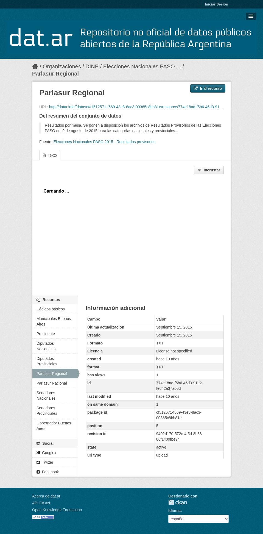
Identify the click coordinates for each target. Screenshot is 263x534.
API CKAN (41, 503)
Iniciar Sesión (216, 4)
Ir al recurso (208, 88)
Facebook (48, 472)
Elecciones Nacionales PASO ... (142, 66)
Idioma (174, 510)
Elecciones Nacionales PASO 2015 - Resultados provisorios (104, 142)
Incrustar (208, 170)
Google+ (47, 452)
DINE (92, 66)
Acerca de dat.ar (46, 496)
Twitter (45, 462)
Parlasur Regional (55, 74)
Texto (50, 155)
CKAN (177, 502)
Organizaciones (62, 66)
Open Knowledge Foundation (57, 510)
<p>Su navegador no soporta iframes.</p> (131, 233)
